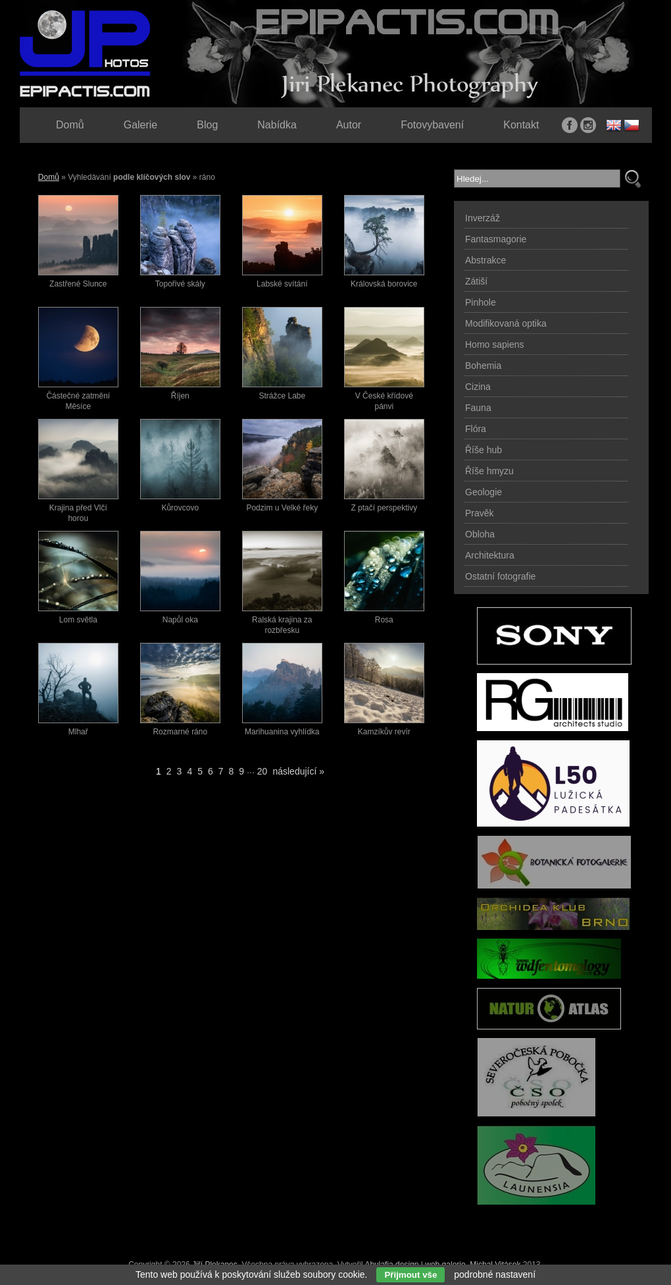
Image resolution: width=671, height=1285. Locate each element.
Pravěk (479, 513)
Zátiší (476, 281)
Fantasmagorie (495, 239)
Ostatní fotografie (500, 576)
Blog (207, 124)
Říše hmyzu (489, 471)
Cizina (478, 386)
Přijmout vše (410, 1275)
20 (262, 771)
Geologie (483, 492)
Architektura (489, 555)
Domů (48, 177)
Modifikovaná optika (506, 323)
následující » (298, 771)
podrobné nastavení (494, 1274)
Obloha (480, 534)
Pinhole (480, 302)
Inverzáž (482, 218)
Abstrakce (485, 260)
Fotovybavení (432, 124)
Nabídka (277, 124)
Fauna (478, 407)
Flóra (475, 429)
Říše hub (483, 450)
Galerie (141, 124)
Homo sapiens (494, 344)
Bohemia (483, 365)
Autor (348, 124)
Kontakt (521, 124)
